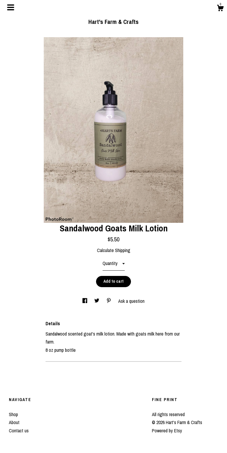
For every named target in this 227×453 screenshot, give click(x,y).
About (14, 422)
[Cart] (220, 8)
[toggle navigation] (10, 7)
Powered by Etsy (167, 430)
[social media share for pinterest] (109, 301)
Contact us (19, 430)
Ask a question (131, 301)
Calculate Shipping (113, 250)
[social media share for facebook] (85, 301)
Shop (13, 414)
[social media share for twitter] (97, 301)
